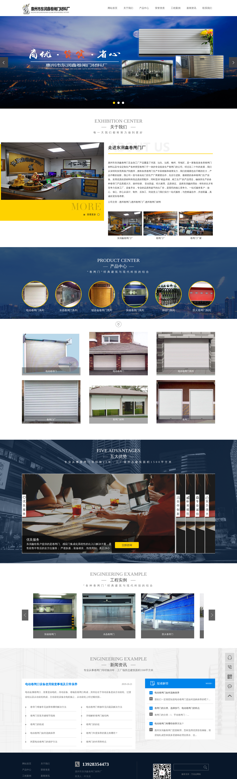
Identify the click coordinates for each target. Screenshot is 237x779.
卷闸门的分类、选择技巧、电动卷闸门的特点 (177, 708)
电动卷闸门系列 (35, 310)
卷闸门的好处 (93, 724)
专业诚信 (197, 507)
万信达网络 (196, 774)
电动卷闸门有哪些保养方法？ (169, 723)
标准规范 (187, 507)
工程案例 (175, 8)
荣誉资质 (160, 8)
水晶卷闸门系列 (68, 310)
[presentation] (4, 62)
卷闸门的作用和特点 (96, 742)
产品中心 (144, 8)
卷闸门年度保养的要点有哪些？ (102, 733)
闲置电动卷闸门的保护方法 (43, 742)
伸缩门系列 (168, 310)
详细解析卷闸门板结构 (97, 715)
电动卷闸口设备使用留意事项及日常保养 (51, 684)
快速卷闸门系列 (135, 310)
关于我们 (128, 8)
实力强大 (207, 507)
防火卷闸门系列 (202, 310)
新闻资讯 (191, 8)
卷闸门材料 (118, 419)
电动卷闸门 (118, 371)
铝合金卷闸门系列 (101, 310)
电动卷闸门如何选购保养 (42, 733)
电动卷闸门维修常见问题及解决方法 (104, 707)
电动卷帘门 (51, 371)
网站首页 (112, 8)
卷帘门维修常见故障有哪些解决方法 (48, 707)
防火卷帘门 (168, 634)
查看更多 (91, 214)
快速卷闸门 (51, 634)
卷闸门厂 (51, 419)
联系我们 (207, 8)
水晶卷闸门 (109, 634)
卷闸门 (185, 419)
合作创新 (178, 507)
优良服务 (24, 507)
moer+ (209, 683)
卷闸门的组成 (37, 724)
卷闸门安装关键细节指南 (42, 715)
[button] (114, 103)
